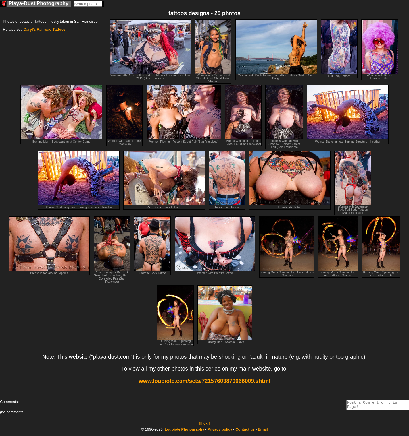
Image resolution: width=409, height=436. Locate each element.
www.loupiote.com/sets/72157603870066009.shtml (204, 381)
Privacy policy (219, 431)
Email (263, 431)
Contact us (244, 431)
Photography (184, 431)
